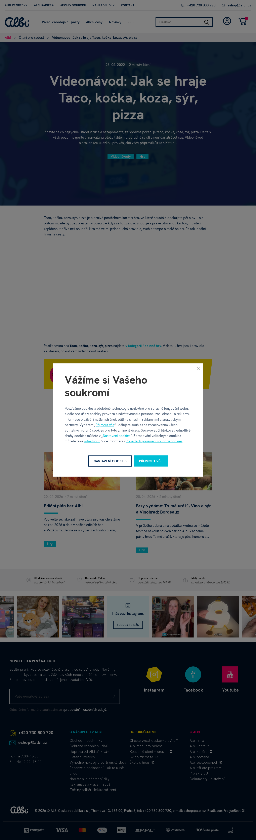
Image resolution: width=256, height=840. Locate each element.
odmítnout (92, 441)
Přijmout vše (105, 425)
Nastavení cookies (116, 436)
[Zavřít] (198, 368)
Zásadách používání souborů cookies (154, 441)
